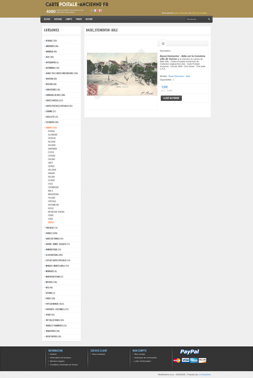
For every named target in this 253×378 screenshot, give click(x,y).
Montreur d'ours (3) (54, 276)
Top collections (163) (55, 320)
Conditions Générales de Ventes (64, 365)
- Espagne (51, 155)
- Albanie (51, 131)
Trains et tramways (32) (56, 325)
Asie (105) (50, 57)
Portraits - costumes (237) (57, 309)
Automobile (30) (52, 68)
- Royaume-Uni (53, 205)
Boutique (58, 19)
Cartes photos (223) (54, 100)
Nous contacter (98, 354)
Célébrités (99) (52, 122)
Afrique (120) (51, 40)
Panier (79, 19)
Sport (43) (50, 314)
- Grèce (50, 162)
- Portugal (51, 201)
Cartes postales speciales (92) (59, 106)
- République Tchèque (55, 212)
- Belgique (51, 141)
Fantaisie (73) (52, 228)
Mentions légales (57, 361)
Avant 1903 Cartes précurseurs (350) (62, 73)
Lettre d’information (142, 361)
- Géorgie (51, 166)
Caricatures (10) (53, 89)
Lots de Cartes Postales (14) (58, 260)
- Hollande (51, 169)
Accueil (47, 19)
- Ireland (51, 177)
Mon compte (139, 354)
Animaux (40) (51, 51)
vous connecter (181, 13)
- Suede (50, 219)
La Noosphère (205, 374)
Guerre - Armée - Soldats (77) (58, 244)
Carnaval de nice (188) (55, 95)
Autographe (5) (52, 62)
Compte (69, 19)
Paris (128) (50, 298)
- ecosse (50, 152)
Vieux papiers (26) (53, 336)
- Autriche (51, 138)
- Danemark (52, 148)
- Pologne (51, 198)
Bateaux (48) (51, 84)
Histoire (89, 19)
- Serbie (50, 215)
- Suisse (50, 222)
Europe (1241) (51, 127)
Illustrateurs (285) (54, 255)
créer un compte (199, 13)
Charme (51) (51, 111)
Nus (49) (49, 287)
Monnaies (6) (51, 271)
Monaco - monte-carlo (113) (57, 266)
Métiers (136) (51, 282)
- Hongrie (51, 173)
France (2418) (51, 233)
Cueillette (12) (52, 117)
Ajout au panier (171, 98)
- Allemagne (52, 134)
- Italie (50, 184)
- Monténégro (53, 194)
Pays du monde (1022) (55, 304)
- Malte (50, 191)
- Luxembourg (53, 187)
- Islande (51, 180)
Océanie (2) (50, 293)
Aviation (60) (51, 78)
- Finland (51, 159)
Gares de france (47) (54, 238)
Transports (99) (53, 331)
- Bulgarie (51, 145)
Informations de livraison (60, 358)
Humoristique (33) (53, 249)
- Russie (50, 208)
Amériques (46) (52, 46)
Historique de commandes (145, 358)
